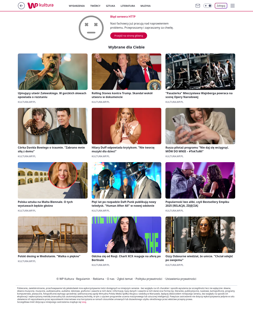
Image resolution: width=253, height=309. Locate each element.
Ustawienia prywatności (180, 279)
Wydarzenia (77, 5)
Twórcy (95, 5)
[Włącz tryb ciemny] (207, 6)
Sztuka (110, 5)
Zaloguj (221, 5)
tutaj (84, 302)
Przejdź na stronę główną (128, 35)
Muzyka (146, 5)
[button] (232, 5)
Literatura (128, 5)
